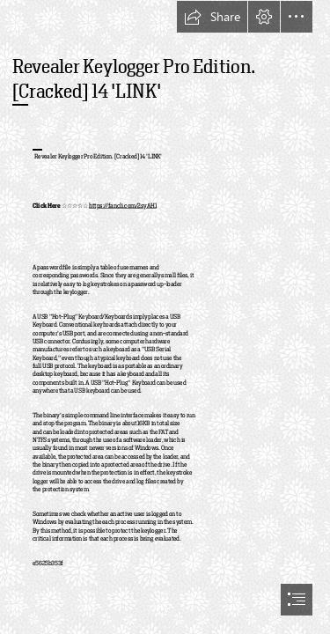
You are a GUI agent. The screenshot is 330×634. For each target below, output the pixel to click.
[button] (212, 17)
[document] (165, 317)
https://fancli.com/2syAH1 (122, 206)
